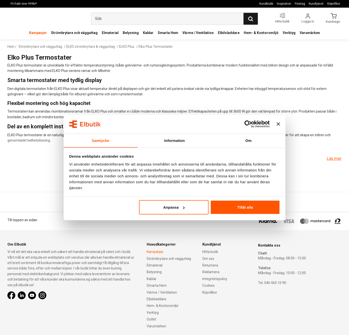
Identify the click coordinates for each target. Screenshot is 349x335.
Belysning (131, 33)
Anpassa (174, 207)
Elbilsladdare (229, 33)
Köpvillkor (333, 3)
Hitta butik (210, 252)
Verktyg (289, 33)
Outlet (151, 319)
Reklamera (210, 272)
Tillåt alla (245, 207)
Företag (300, 3)
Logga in (307, 21)
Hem (11, 47)
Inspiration (284, 3)
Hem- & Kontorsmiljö (261, 33)
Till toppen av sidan (22, 220)
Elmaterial (110, 33)
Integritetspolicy (214, 279)
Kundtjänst (316, 3)
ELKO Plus (129, 47)
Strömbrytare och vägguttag (74, 33)
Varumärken (310, 33)
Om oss (208, 259)
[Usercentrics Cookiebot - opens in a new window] (248, 124)
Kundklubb (266, 3)
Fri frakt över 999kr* (24, 3)
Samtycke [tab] (100, 140)
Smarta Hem (168, 33)
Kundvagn (333, 21)
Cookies (208, 285)
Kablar (148, 33)
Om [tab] (248, 140)
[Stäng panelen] (278, 124)
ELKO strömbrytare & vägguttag (92, 47)
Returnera (210, 265)
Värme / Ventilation (198, 33)
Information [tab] (174, 140)
